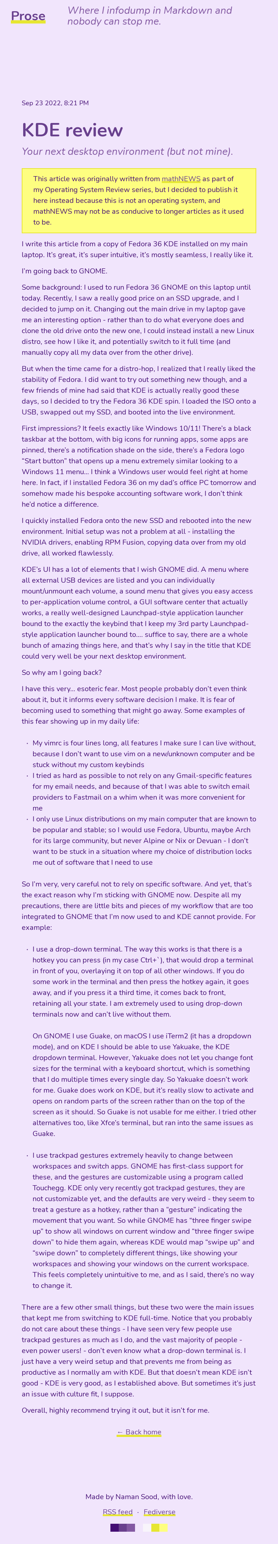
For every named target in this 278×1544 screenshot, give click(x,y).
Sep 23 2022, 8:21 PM (55, 103)
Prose (28, 16)
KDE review (72, 130)
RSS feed (118, 1512)
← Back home (139, 1432)
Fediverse (160, 1512)
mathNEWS (181, 179)
